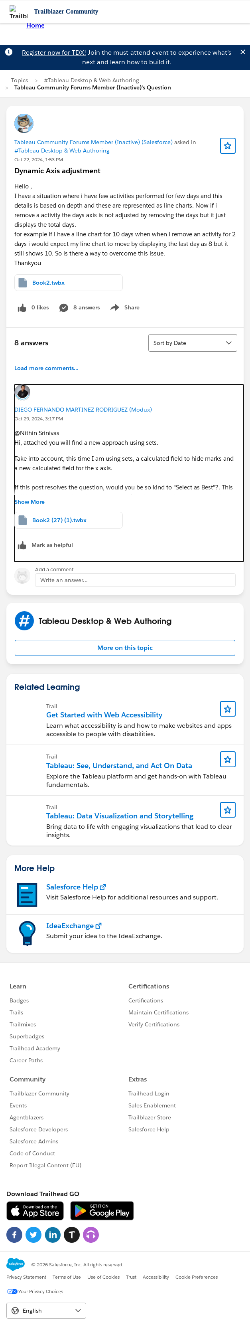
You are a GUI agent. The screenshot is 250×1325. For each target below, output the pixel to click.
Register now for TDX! (54, 52)
